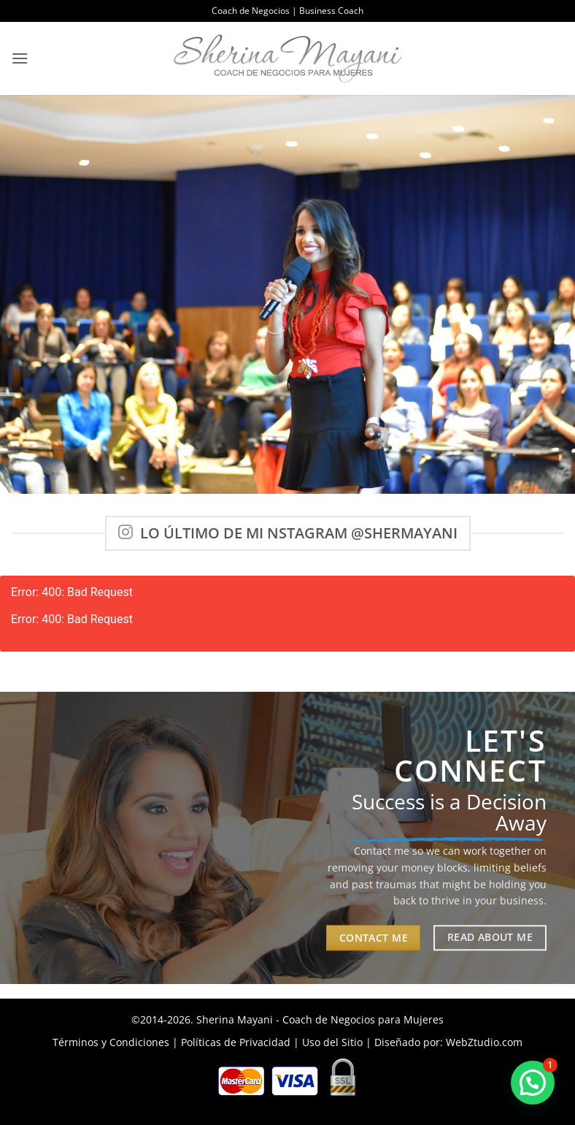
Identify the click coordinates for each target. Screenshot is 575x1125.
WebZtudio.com (484, 1042)
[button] (19, 58)
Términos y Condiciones (111, 1042)
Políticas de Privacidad (235, 1042)
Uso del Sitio (332, 1042)
